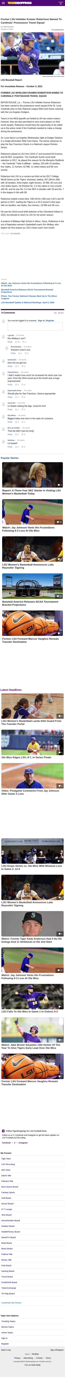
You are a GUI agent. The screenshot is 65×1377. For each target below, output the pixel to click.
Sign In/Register (57, 1350)
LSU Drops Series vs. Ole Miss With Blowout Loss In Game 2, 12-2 (31, 867)
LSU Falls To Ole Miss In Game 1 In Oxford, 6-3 (29, 1011)
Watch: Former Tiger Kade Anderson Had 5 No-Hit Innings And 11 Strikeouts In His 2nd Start (31, 940)
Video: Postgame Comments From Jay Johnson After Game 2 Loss (30, 792)
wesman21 (12, 360)
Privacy (17, 1358)
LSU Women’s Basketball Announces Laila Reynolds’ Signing (28, 566)
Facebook (6, 1143)
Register (5, 1344)
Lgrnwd (11, 335)
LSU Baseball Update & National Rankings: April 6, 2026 (27, 302)
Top (55, 313)
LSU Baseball (15, 233)
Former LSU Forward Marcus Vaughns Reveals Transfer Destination (30, 640)
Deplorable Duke (14, 390)
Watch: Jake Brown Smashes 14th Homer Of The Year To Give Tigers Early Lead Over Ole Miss (30, 1046)
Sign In (4, 1338)
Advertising (28, 1358)
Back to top (6, 1350)
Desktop (35, 1354)
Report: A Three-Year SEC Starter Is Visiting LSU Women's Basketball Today (31, 492)
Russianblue (16, 347)
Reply (10, 342)
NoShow (11, 440)
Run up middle (14, 428)
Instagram (23, 1143)
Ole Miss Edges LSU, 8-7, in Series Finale (26, 757)
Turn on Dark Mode (32, 1365)
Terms (48, 1358)
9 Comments (58, 30)
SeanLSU (11, 403)
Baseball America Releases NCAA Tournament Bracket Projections (30, 603)
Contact (39, 1358)
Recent (61, 313)
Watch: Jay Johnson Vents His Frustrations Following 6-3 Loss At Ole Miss (28, 529)
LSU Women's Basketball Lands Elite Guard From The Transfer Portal (31, 722)
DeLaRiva (12, 415)
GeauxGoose (13, 372)
